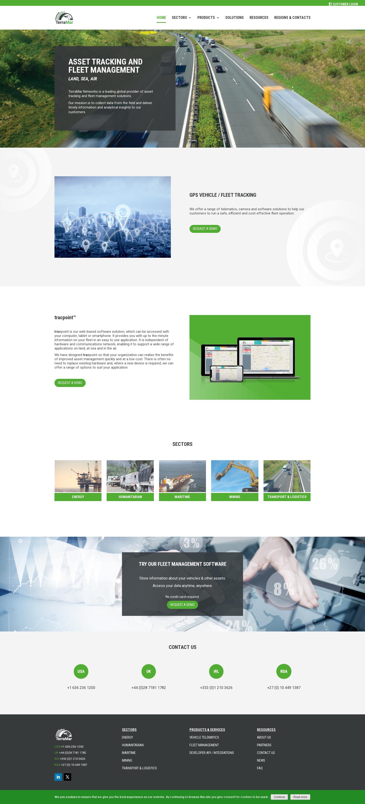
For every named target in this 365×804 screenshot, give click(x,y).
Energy (78, 497)
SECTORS (179, 18)
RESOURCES (259, 18)
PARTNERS (264, 745)
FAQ (260, 768)
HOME (161, 18)
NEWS (261, 760)
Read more (300, 797)
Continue (279, 797)
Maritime (182, 497)
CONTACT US (266, 753)
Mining (234, 497)
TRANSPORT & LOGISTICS (287, 497)
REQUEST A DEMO (205, 229)
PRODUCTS (206, 18)
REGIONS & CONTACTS (292, 18)
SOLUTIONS (234, 18)
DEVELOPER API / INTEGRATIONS (211, 753)
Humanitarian (130, 497)
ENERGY (127, 737)
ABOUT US (264, 737)
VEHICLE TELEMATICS (204, 737)
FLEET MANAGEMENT (204, 745)
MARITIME (129, 753)
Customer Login (345, 4)
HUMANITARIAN (133, 745)
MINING (127, 760)
